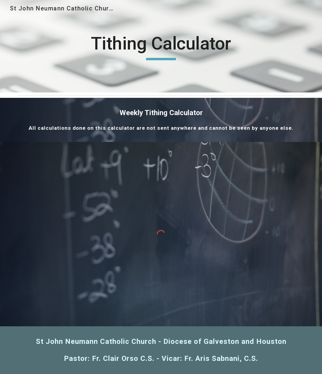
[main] (161, 46)
